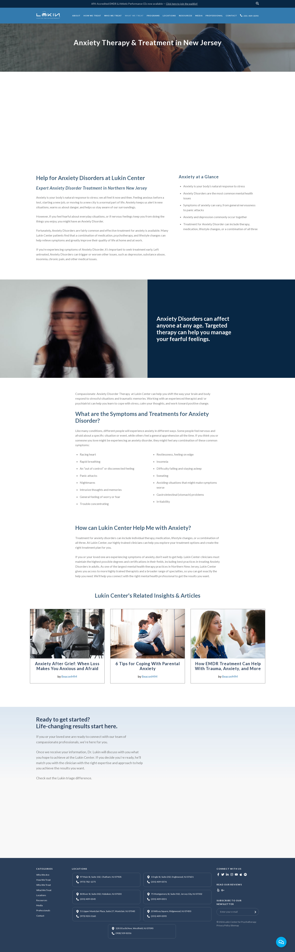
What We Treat (43, 890)
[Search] (257, 4)
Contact (40, 915)
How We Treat (43, 879)
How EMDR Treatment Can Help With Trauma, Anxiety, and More (228, 666)
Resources (41, 900)
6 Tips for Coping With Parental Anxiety (148, 666)
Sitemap (235, 925)
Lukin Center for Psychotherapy (240, 921)
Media (39, 905)
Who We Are (42, 874)
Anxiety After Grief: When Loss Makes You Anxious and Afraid (67, 666)
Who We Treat (43, 884)
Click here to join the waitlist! (182, 3)
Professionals (43, 910)
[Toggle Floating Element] (281, 942)
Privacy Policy (223, 925)
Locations (41, 895)
